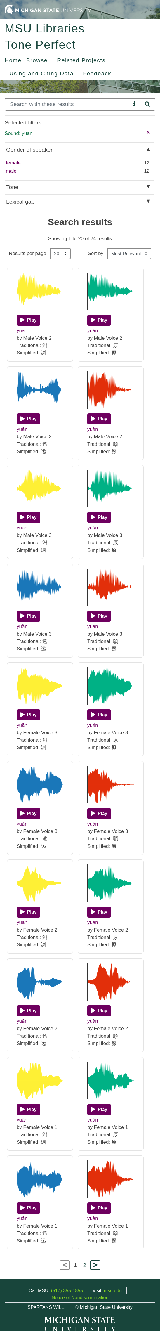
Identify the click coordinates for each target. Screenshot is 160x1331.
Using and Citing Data (41, 73)
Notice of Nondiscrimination (80, 1297)
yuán (92, 330)
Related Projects (81, 60)
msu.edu (113, 1290)
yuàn (92, 429)
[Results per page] (60, 253)
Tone (12, 187)
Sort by (95, 253)
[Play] (28, 320)
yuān (22, 330)
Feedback (97, 73)
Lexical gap (20, 202)
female (13, 163)
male (11, 171)
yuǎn (22, 429)
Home (13, 60)
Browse (37, 60)
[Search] (68, 104)
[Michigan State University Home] (48, 9)
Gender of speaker (29, 150)
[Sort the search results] (129, 253)
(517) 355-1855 (67, 1290)
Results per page (27, 253)
